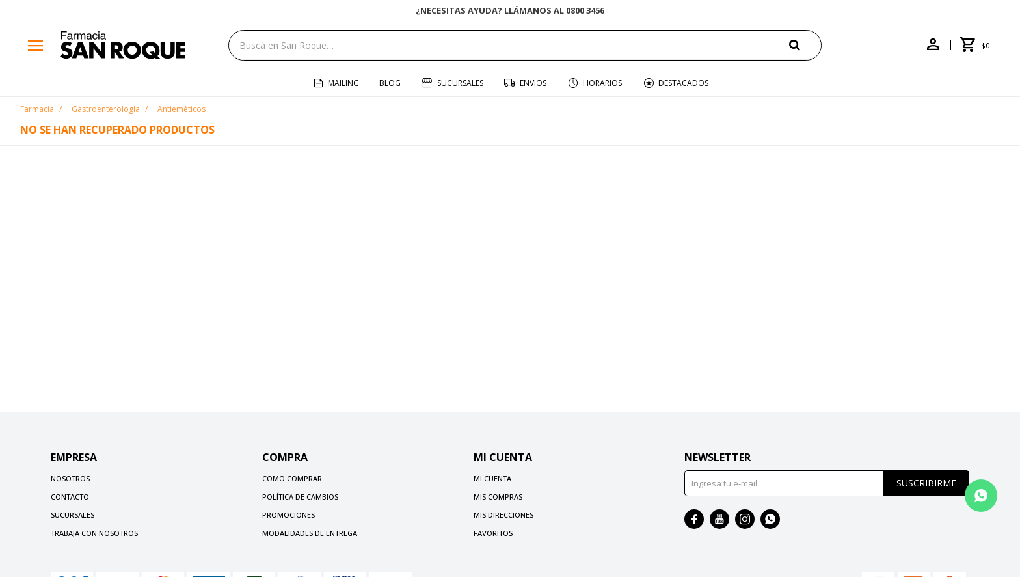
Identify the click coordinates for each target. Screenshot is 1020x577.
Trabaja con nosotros (94, 533)
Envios (533, 83)
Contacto (70, 496)
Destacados (683, 83)
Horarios (602, 83)
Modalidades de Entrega (309, 533)
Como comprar (292, 478)
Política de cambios (300, 496)
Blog (390, 83)
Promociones (288, 515)
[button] (805, 44)
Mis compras (498, 496)
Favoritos (493, 533)
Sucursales (460, 83)
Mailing (343, 83)
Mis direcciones (503, 515)
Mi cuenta (492, 478)
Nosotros (70, 478)
